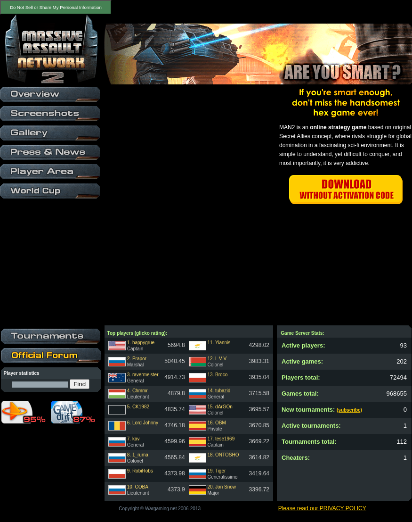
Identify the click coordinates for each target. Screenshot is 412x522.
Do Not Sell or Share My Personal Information (56, 7)
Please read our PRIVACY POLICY (322, 508)
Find (79, 384)
